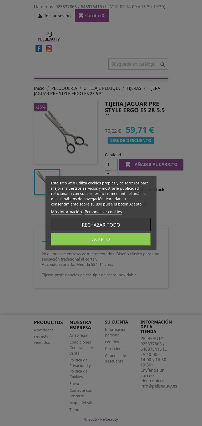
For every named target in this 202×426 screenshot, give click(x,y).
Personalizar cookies (103, 211)
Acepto (101, 239)
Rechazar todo (101, 225)
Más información (66, 211)
